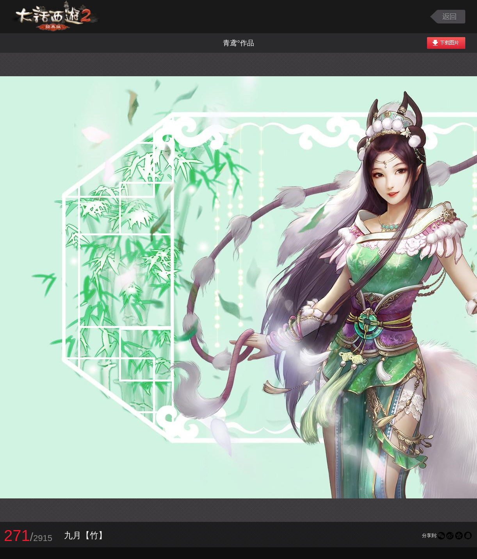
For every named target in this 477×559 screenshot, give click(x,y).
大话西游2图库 (56, 16)
